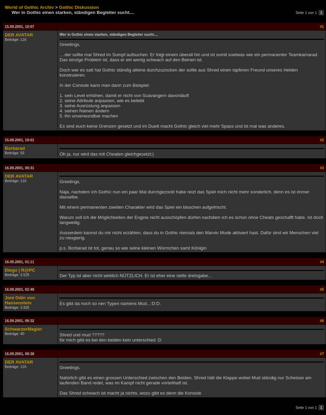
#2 (322, 140)
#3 (322, 168)
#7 (322, 354)
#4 (322, 262)
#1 (322, 27)
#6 (322, 321)
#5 (322, 289)
